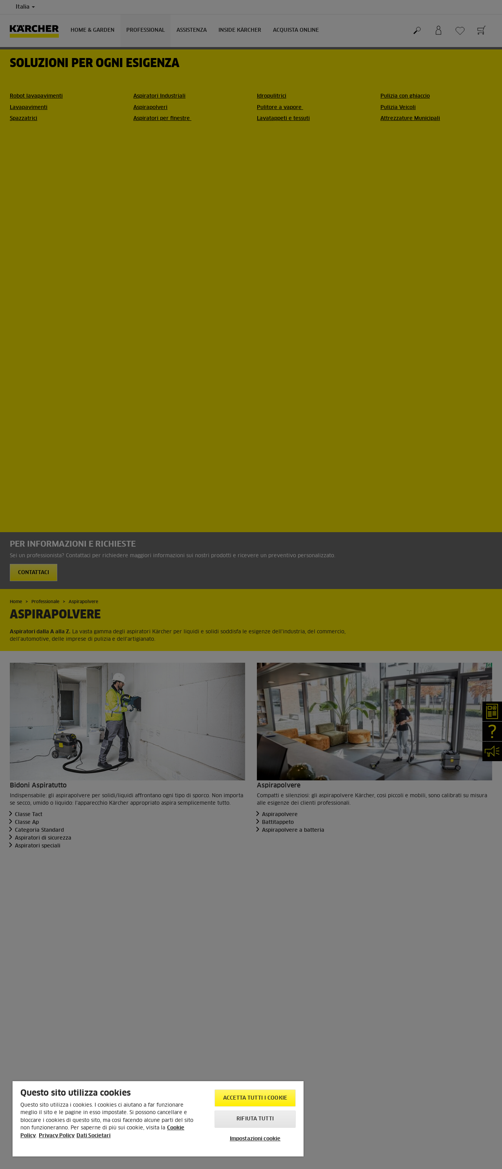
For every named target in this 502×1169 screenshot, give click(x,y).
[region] (158, 1118)
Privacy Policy (57, 1135)
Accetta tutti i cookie (255, 1098)
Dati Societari (93, 1135)
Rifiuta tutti (255, 1119)
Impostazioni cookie (255, 1139)
